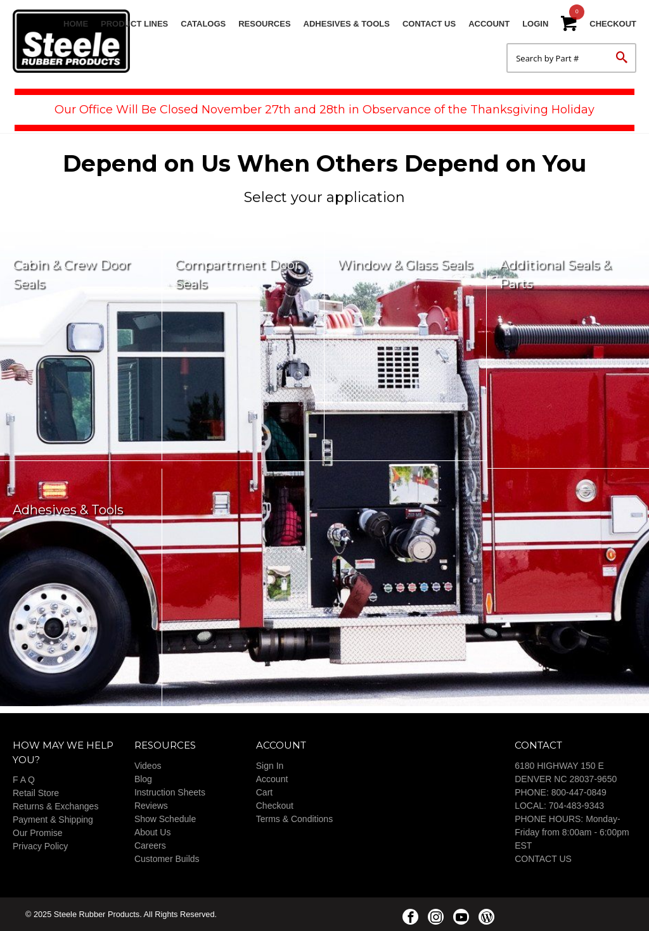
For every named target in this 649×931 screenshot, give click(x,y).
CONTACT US (543, 859)
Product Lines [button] (134, 23)
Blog (143, 779)
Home (75, 23)
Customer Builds (167, 859)
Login (535, 23)
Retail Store (36, 793)
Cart (264, 792)
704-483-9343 (576, 806)
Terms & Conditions (294, 819)
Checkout (612, 23)
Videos (148, 766)
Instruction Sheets (169, 792)
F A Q (24, 780)
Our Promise (38, 833)
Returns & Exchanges (55, 806)
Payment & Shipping (53, 819)
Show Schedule (165, 819)
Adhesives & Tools (347, 23)
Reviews (151, 806)
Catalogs (203, 23)
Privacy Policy (40, 846)
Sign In (270, 766)
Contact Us (429, 23)
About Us (152, 832)
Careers (150, 845)
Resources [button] (264, 23)
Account (489, 23)
